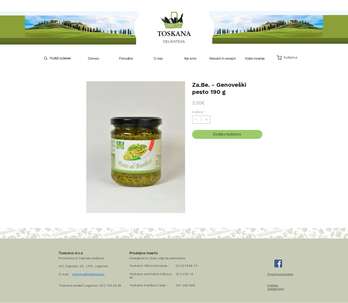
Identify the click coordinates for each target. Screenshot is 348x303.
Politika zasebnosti (275, 287)
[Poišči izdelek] (64, 58)
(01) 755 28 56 (110, 285)
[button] (290, 57)
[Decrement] (195, 119)
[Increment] (207, 119)
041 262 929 (185, 285)
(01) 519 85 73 (186, 265)
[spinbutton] (201, 119)
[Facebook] (278, 263)
